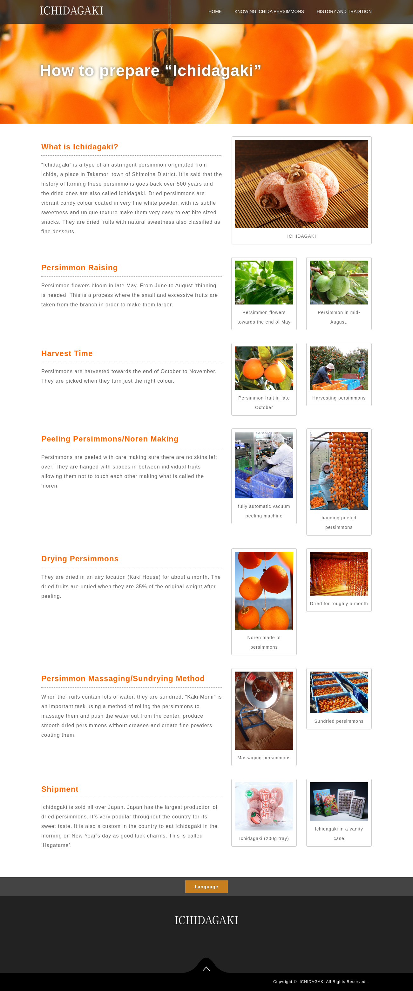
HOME (215, 11)
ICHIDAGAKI (312, 982)
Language (206, 886)
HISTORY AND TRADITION (344, 11)
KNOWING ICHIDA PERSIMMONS (269, 11)
